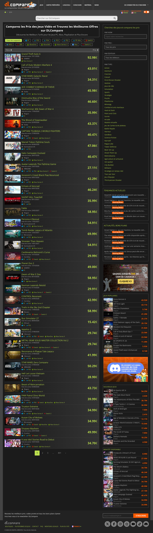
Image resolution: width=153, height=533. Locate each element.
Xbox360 (45, 44)
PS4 (46, 40)
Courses (107, 74)
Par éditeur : (125, 56)
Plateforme (108, 101)
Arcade (107, 119)
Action (106, 68)
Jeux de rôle (109, 86)
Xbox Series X (61, 44)
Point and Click (110, 113)
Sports (107, 92)
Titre (9, 50)
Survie (106, 116)
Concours (77, 5)
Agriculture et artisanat (113, 159)
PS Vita (77, 40)
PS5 (36, 40)
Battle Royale (109, 128)
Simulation (108, 89)
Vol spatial (108, 162)
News (97, 5)
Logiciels (66, 5)
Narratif (107, 141)
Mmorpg (107, 104)
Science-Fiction (110, 137)
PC (27, 40)
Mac (75, 44)
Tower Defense (110, 147)
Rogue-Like (108, 144)
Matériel (88, 5)
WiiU (9, 44)
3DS (19, 44)
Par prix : (125, 45)
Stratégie (108, 95)
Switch (89, 40)
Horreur (107, 131)
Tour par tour (109, 174)
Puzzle (107, 98)
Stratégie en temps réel (113, 171)
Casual (107, 77)
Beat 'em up (109, 150)
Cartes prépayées (53, 5)
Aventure (108, 71)
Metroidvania (109, 156)
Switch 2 (86, 44)
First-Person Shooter (112, 80)
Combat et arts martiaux (114, 107)
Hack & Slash (109, 110)
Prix (95, 50)
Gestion (107, 83)
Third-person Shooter (113, 180)
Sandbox (107, 134)
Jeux (41, 5)
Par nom (125, 35)
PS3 (56, 40)
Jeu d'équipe (109, 177)
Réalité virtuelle (110, 122)
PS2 (65, 40)
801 (59, 453)
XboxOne (31, 44)
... (53, 453)
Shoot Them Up (110, 153)
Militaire (107, 168)
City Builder (109, 165)
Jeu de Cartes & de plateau (115, 125)
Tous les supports (13, 40)
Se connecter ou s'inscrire (135, 5)
